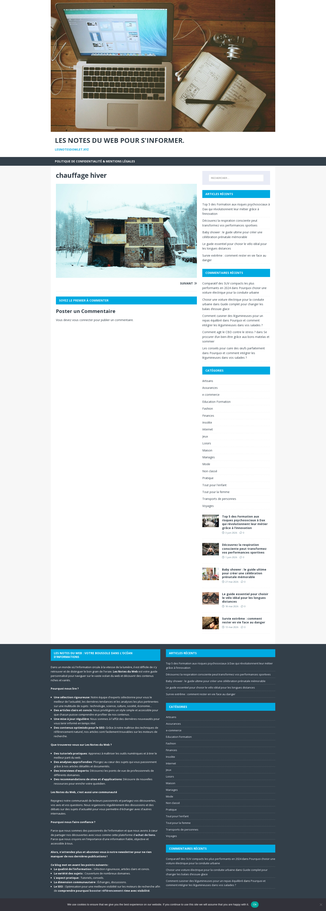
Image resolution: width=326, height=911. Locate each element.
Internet (207, 429)
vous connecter (82, 320)
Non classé (209, 471)
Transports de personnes (219, 499)
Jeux (205, 436)
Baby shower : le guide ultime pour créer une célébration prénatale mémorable (244, 573)
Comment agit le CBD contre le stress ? (229, 332)
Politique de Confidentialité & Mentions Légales (95, 161)
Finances (208, 416)
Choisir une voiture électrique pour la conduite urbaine (200, 870)
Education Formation (216, 402)
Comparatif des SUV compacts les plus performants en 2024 (203, 859)
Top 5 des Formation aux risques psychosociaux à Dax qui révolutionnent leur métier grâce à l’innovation (236, 209)
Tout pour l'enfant (214, 485)
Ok (255, 904)
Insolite (207, 422)
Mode (206, 464)
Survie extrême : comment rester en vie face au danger (243, 620)
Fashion (207, 408)
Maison (207, 450)
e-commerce (211, 395)
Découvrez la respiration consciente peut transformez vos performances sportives (244, 548)
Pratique (208, 478)
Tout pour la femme (216, 492)
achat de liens (145, 835)
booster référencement (106, 890)
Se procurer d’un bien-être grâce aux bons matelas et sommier (235, 336)
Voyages (208, 506)
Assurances (210, 388)
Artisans (207, 381)
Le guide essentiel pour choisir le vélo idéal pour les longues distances (245, 597)
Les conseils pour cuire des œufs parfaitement (233, 348)
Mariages (208, 457)
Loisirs (206, 443)
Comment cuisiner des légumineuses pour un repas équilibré (204, 881)
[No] (321, 904)
